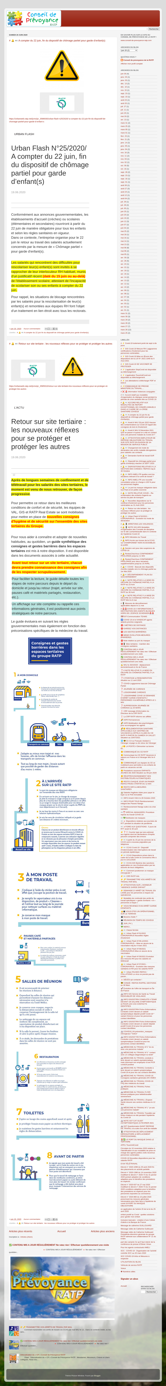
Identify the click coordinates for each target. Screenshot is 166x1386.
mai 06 (123, 251)
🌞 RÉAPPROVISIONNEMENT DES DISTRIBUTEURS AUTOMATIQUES (136, 777)
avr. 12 (123, 284)
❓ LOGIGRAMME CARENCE (133, 692)
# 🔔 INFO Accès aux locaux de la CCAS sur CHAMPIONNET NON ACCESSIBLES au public (138, 542)
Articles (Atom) (26, 1237)
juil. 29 (123, 202)
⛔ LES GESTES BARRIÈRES (133, 632)
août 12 (124, 195)
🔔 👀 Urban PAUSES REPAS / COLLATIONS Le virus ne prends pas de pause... (137, 974)
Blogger (97, 1376)
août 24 (124, 192)
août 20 (124, 103)
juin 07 (123, 225)
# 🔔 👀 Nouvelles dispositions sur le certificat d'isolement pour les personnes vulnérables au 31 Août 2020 (137, 503)
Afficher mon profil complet (132, 64)
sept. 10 (124, 97)
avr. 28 (123, 261)
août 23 (124, 100)
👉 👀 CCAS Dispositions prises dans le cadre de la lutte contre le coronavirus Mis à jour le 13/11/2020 (139, 857)
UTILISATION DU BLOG (131, 1262)
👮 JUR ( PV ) (126, 923)
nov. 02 (124, 162)
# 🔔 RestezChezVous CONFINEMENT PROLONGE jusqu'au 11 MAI (137, 555)
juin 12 (123, 221)
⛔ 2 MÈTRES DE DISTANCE (133, 625)
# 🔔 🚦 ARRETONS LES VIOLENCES (137, 524)
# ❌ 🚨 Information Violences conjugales (138, 392)
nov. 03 (124, 159)
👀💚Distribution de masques (133, 818)
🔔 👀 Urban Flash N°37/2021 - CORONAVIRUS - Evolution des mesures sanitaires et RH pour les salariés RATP (138, 966)
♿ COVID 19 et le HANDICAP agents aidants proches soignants (136, 621)
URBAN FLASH (24, 134)
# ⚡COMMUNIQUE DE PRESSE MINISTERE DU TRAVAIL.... (135, 387)
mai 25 (123, 231)
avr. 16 (123, 274)
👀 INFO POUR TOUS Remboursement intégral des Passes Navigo (137, 802)
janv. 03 (124, 80)
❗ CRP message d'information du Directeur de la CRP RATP (135, 712)
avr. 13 (123, 120)
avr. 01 (123, 310)
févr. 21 (124, 139)
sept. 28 (124, 172)
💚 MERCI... (126, 927)
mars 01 (124, 133)
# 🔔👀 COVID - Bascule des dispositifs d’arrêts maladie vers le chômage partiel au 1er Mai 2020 (138, 569)
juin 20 (123, 113)
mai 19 (123, 116)
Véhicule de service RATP (131, 1265)
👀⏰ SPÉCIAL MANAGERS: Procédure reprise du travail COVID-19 (137, 813)
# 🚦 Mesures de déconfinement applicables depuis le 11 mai (134, 604)
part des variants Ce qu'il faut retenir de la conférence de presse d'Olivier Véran (138, 1243)
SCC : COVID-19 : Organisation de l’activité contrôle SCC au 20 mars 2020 (138, 1252)
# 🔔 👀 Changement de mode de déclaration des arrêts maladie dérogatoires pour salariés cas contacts (138, 450)
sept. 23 (124, 93)
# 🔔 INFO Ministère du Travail (133, 537)
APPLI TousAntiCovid (129, 1145)
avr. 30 (123, 258)
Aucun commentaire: (32, 329)
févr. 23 (124, 136)
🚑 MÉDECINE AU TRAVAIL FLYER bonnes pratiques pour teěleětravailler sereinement (136, 1094)
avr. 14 (123, 277)
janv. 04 (124, 77)
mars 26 (124, 330)
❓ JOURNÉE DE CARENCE (133, 689)
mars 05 (124, 129)
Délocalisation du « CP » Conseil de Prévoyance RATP (42, 1355)
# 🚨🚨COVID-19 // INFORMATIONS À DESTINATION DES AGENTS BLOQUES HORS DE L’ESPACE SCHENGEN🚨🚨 (138, 611)
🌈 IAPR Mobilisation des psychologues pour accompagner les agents (137, 724)
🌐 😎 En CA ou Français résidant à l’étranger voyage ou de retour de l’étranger (138, 742)
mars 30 (124, 316)
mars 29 (124, 320)
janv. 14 (124, 143)
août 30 (124, 185)
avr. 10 (123, 287)
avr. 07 (123, 297)
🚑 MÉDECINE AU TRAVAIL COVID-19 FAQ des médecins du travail (137, 1082)
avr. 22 (123, 267)
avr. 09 (123, 290)
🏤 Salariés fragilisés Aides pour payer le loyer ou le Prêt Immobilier (137, 794)
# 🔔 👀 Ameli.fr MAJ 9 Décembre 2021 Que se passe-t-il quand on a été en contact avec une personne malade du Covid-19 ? (139, 432)
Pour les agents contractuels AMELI (135, 1247)
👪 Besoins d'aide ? (129, 917)
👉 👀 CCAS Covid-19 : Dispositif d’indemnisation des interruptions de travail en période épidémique (138, 849)
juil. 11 (123, 110)
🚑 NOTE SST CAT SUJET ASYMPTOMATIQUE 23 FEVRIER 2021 (137, 1122)
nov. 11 (124, 156)
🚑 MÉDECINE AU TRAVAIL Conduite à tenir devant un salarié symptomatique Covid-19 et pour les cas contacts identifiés (138, 1070)
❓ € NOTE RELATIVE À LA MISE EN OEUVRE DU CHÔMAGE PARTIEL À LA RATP (137, 672)
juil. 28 (123, 205)
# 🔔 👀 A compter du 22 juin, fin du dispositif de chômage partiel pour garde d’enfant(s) (57, 40)
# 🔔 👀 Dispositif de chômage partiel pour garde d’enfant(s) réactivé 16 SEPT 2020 (138, 462)
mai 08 (123, 248)
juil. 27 (123, 106)
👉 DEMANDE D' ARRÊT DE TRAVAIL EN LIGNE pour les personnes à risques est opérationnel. (138, 893)
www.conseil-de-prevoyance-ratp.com (136, 40)
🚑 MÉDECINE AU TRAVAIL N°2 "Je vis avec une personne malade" (137, 1048)
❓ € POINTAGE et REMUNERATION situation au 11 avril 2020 (136, 679)
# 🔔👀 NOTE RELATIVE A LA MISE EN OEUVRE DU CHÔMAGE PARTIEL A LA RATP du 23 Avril (137, 582)
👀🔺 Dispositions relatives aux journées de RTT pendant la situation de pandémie (139, 822)
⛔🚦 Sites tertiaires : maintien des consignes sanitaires (135, 645)
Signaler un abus (129, 1279)
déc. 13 (124, 84)
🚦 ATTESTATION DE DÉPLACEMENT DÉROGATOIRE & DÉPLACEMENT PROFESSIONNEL (137, 1134)
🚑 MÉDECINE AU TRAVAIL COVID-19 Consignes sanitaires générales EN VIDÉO (138, 1077)
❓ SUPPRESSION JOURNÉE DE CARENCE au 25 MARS (135, 707)
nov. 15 (124, 90)
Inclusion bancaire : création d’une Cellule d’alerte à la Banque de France (138, 1221)
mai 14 (123, 241)
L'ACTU (19, 407)
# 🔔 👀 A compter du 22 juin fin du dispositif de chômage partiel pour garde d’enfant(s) (53, 333)
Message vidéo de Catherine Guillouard (137, 1229)
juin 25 (123, 211)
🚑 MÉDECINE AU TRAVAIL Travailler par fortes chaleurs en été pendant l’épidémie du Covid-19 (138, 1115)
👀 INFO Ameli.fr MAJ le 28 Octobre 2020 (138, 798)
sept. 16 (124, 179)
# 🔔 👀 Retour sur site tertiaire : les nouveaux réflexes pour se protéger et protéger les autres (60, 343)
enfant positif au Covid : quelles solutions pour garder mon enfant (137, 1216)
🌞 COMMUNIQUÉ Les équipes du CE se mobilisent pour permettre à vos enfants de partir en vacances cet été (138, 765)
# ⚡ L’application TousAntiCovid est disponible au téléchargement (136, 376)
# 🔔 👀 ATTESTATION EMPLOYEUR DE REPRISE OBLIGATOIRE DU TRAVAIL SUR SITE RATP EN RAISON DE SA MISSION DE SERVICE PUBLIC (138, 441)
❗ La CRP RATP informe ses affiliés (136, 717)
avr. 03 (123, 303)
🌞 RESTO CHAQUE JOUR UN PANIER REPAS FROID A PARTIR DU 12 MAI (137, 783)
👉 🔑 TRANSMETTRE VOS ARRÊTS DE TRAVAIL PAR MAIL (46, 1327)
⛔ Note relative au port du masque (135, 641)
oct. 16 (123, 169)
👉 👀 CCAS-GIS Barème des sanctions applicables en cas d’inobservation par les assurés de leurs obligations (138, 865)
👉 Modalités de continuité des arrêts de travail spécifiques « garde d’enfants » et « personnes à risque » (138, 900)
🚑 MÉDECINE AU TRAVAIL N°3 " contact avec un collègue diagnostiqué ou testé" (138, 1053)
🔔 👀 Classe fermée (129, 930)
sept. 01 (124, 182)
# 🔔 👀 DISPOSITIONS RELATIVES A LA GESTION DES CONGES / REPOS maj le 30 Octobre (138, 469)
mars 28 (124, 323)
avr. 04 (123, 300)
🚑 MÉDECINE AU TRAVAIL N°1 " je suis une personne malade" (138, 1109)
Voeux (123, 1268)
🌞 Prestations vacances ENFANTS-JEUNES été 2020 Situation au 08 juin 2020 (139, 772)
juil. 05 (123, 208)
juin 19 (123, 218)
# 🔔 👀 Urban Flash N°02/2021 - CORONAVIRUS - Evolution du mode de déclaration (137, 518)
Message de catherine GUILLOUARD (136, 1225)
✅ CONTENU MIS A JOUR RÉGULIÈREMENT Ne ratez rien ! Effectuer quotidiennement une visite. (139, 659)
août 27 (124, 189)
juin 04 (123, 228)
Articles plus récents (20, 1231)
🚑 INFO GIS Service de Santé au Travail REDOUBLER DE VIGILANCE (138, 995)
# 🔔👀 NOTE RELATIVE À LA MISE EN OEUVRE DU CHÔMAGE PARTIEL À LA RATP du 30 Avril (137, 590)
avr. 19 (123, 271)
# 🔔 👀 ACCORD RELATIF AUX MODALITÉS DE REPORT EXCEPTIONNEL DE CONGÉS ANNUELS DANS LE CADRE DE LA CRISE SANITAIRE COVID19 (138, 407)
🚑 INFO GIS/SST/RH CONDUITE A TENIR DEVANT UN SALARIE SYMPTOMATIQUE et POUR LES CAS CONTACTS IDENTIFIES (139, 1002)
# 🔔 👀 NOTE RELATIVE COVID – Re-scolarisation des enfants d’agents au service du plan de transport (137, 495)
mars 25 (124, 126)
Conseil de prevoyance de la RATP (139, 60)
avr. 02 (123, 307)
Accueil (61, 1231)
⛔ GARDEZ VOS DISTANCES (134, 629)
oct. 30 (123, 166)
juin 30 (123, 74)
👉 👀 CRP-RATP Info (130, 876)
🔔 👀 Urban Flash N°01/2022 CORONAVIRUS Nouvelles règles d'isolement (135, 935)
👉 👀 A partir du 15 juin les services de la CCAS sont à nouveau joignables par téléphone (138, 842)
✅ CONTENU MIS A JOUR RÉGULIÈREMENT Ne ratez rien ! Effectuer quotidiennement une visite (59, 1245)
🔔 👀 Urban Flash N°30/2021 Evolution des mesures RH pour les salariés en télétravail (137, 958)
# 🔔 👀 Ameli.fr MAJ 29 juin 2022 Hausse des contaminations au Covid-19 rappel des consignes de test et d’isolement (138, 424)
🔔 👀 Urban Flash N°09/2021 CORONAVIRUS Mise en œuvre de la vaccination (136, 951)
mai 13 (123, 244)
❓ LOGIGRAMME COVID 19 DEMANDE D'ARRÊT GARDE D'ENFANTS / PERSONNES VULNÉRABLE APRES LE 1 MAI (138, 699)
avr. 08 (123, 294)
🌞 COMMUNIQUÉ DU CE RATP (134, 752)
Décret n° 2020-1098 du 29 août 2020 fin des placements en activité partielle (137, 1168)
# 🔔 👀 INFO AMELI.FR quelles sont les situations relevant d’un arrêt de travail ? (138, 475)
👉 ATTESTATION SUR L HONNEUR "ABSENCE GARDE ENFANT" (136, 886)
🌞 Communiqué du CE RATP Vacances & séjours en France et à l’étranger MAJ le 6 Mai (138, 757)
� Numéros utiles (128, 1272)
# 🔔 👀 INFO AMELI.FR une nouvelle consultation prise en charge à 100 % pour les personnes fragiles (138, 482)
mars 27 (124, 326)
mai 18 (123, 234)
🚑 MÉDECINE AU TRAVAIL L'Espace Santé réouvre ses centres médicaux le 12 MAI (138, 1102)
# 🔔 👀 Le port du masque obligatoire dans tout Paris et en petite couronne (139, 489)
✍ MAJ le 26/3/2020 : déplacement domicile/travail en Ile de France (135, 666)
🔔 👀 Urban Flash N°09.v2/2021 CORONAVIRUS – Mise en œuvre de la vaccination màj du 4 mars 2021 (137, 943)
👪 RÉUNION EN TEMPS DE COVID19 (137, 920)
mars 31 (124, 123)
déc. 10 (124, 87)
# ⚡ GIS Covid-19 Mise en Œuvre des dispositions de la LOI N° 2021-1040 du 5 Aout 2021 (137, 358)
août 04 (124, 198)
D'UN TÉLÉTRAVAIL (129, 1164)
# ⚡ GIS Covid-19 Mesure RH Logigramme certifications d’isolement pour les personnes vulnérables (139, 351)
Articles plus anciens (102, 1231)
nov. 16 (124, 153)
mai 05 (123, 254)
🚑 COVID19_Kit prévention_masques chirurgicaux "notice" (136, 1032)
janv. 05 (124, 146)
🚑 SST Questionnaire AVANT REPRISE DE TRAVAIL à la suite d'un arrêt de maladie (139, 1127)
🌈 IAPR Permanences (130, 720)
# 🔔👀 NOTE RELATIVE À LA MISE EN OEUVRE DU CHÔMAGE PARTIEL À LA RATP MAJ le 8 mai (137, 597)
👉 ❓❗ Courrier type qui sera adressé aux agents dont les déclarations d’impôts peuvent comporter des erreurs (138, 834)
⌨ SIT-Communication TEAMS (134, 616)
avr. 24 (123, 264)
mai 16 (123, 238)
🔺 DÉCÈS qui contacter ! (131, 980)
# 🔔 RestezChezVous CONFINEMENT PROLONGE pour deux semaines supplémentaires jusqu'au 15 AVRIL (137, 561)
